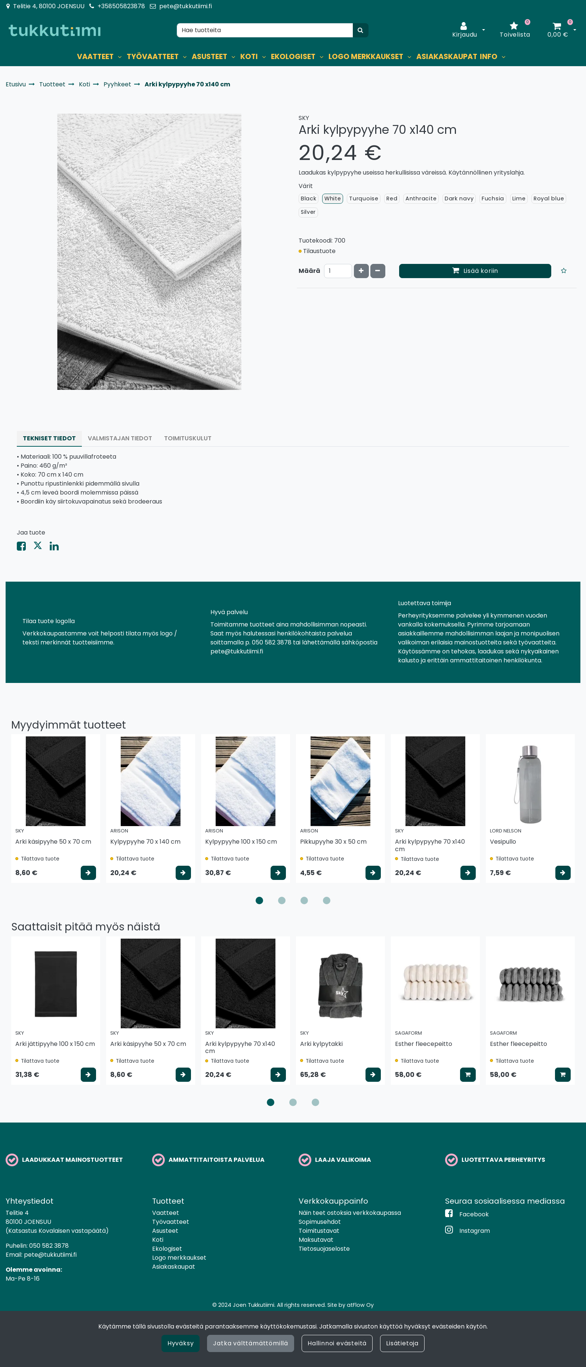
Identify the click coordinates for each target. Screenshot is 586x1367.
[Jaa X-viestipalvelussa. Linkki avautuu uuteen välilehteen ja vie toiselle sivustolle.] (41, 548)
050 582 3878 (49, 1245)
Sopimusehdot (320, 1221)
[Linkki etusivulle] (54, 30)
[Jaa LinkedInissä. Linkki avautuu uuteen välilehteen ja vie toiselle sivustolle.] (57, 548)
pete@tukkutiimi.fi (185, 6)
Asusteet (165, 1230)
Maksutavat (316, 1239)
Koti (157, 1239)
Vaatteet (165, 1213)
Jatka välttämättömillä (250, 1343)
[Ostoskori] (558, 30)
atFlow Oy (360, 1305)
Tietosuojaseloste (324, 1248)
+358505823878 (121, 6)
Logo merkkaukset (179, 1257)
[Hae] (265, 30)
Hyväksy (180, 1343)
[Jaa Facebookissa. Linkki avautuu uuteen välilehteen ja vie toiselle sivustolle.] (25, 548)
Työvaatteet (170, 1221)
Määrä (309, 271)
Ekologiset (167, 1248)
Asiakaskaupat (173, 1266)
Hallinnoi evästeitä (337, 1343)
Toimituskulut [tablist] (188, 438)
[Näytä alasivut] (119, 57)
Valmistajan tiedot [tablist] (120, 438)
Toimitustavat (319, 1230)
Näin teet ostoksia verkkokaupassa (350, 1213)
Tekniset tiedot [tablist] (49, 438)
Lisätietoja (402, 1343)
